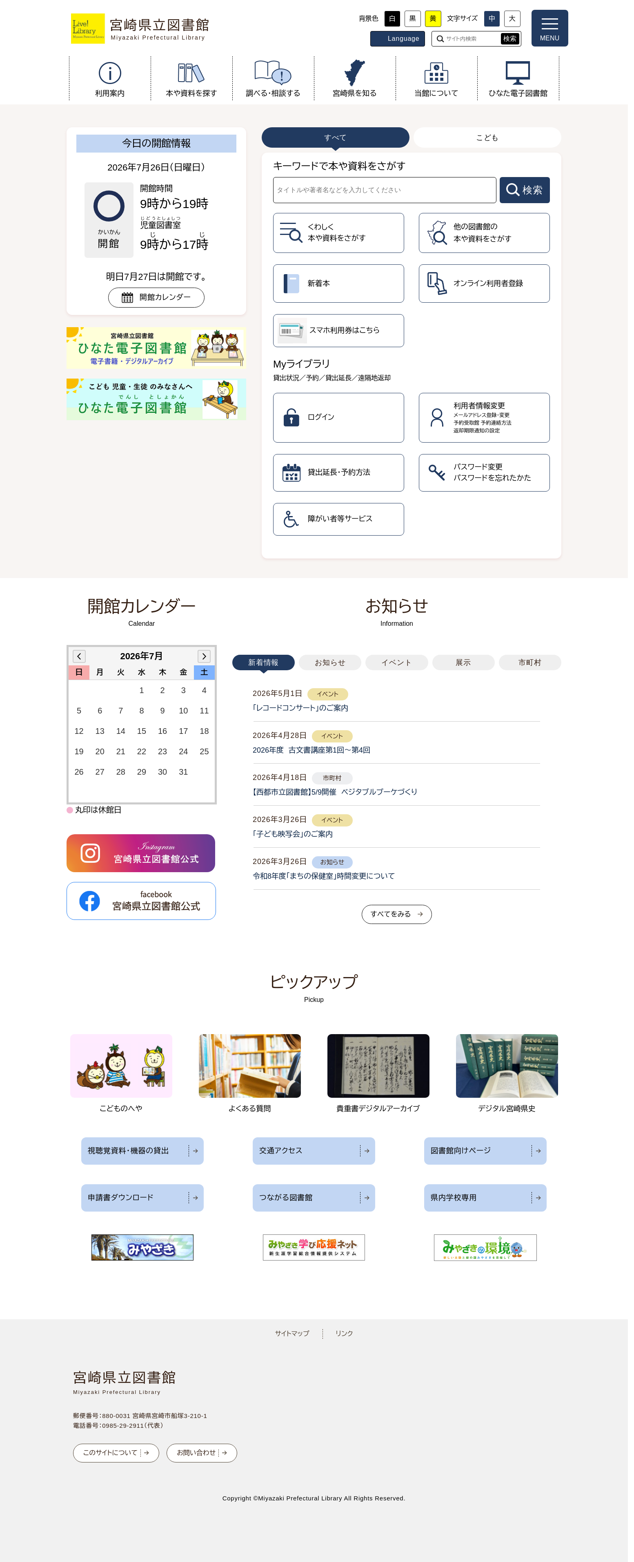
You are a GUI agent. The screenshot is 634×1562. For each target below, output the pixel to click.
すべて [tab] (335, 137)
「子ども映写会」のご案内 (293, 834)
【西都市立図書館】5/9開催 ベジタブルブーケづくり (335, 792)
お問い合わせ (196, 1452)
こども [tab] (487, 137)
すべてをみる (390, 914)
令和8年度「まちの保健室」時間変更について (324, 876)
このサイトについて (110, 1452)
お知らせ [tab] (330, 662)
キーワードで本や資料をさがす (339, 166)
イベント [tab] (396, 662)
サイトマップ (292, 1333)
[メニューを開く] (550, 28)
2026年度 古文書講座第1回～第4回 (311, 750)
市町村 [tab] (530, 662)
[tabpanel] (411, 355)
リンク (344, 1333)
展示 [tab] (463, 662)
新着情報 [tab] (263, 662)
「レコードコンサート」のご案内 (300, 708)
